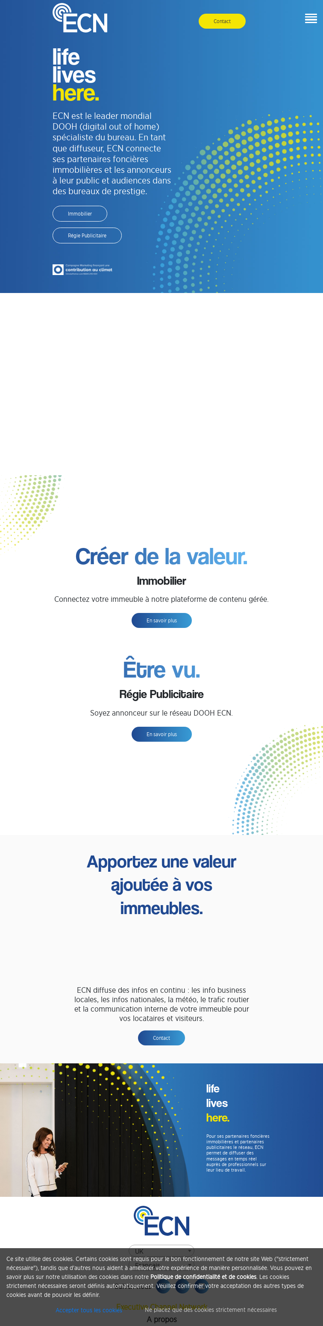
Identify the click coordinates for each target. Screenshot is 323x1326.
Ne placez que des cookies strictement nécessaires (211, 1309)
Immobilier (80, 213)
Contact (222, 21)
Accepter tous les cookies (89, 1309)
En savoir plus (162, 620)
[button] (309, 19)
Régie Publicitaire (87, 235)
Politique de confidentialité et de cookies (203, 1276)
